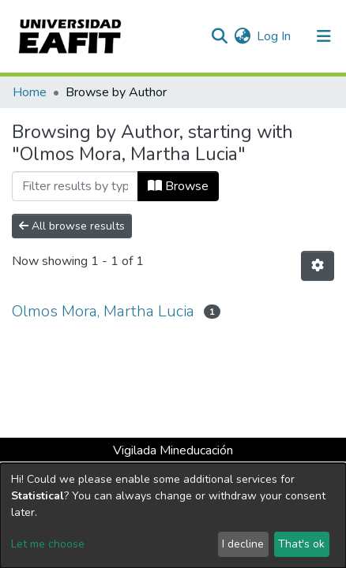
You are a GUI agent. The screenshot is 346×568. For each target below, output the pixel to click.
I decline (243, 543)
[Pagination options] (317, 266)
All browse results (72, 226)
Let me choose (48, 543)
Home (30, 92)
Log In (274, 36)
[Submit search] (219, 36)
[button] (242, 36)
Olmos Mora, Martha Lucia (103, 311)
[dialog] (173, 515)
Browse (178, 186)
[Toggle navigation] (324, 36)
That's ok (301, 543)
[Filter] (75, 186)
